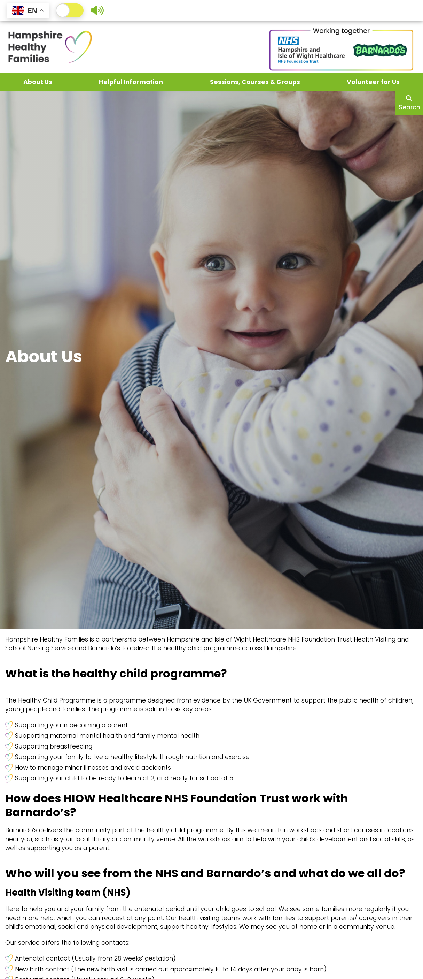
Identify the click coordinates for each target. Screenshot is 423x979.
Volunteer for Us (373, 82)
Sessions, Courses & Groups (255, 82)
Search (409, 103)
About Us (37, 82)
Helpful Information (131, 82)
